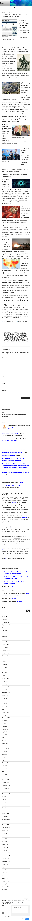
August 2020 (5, 796)
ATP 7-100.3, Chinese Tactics (9, 440)
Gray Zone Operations (13, 338)
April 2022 (4, 740)
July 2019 (4, 833)
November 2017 (6, 889)
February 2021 (5, 779)
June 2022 (4, 734)
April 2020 (4, 808)
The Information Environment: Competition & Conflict (16, 472)
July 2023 (4, 698)
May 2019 (4, 839)
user (12, 12)
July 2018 (4, 867)
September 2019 (6, 827)
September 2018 (6, 861)
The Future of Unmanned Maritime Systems (17, 485)
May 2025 (4, 636)
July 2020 (4, 799)
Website (4, 390)
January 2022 (5, 748)
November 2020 (6, 788)
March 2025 (5, 641)
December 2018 (6, 853)
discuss (14, 502)
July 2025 (4, 630)
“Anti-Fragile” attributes (10, 332)
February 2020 (5, 813)
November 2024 (6, 653)
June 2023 (4, 701)
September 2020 (6, 793)
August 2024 (5, 661)
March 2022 (5, 743)
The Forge (19, 601)
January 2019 (5, 850)
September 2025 (6, 625)
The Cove (13, 598)
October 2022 (5, 723)
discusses (24, 517)
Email (4, 383)
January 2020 (5, 816)
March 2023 (5, 709)
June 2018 (4, 869)
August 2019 (5, 830)
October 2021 (5, 757)
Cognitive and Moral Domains (19, 335)
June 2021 (4, 768)
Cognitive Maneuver (9, 336)
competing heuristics (19, 336)
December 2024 (6, 650)
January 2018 (5, 884)
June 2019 (4, 836)
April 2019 (4, 841)
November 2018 (6, 855)
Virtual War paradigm (15, 343)
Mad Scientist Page (17, 586)
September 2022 (6, 726)
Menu (16, 7)
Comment (5, 357)
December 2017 (6, 886)
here (12, 39)
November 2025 (6, 622)
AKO (5, 916)
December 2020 (6, 785)
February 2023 (5, 712)
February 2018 (5, 881)
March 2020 (5, 810)
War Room (16, 590)
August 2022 (5, 729)
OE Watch (20, 482)
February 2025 (5, 644)
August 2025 (5, 627)
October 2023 (5, 689)
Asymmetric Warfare (15, 333)
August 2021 (5, 762)
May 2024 (4, 670)
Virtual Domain (12, 342)
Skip (23, 918)
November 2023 (6, 687)
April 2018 (4, 875)
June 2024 (4, 667)
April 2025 (4, 639)
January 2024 (5, 681)
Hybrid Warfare (7, 339)
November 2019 (6, 822)
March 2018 (5, 878)
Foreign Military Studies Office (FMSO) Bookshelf (16, 300)
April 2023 (4, 706)
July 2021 (4, 765)
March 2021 (5, 777)
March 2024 (5, 675)
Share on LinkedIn (22, 321)
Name (4, 376)
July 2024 (4, 664)
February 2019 (5, 847)
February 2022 (5, 746)
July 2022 (4, 732)
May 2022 (4, 737)
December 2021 (6, 751)
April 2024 (4, 672)
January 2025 (5, 647)
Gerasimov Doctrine (13, 337)
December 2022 (6, 717)
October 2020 (5, 791)
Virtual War (20, 342)
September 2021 (6, 760)
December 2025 (6, 619)
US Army (8, 916)
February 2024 (5, 678)
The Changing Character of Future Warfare (13, 452)
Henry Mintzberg (24, 338)
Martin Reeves (21, 339)
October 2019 (5, 824)
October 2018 (5, 858)
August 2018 (5, 864)
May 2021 (4, 771)
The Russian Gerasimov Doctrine (5, 126)
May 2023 (4, 703)
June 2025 (4, 633)
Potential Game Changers (8, 455)
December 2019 (6, 819)
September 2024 (6, 658)
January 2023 (5, 715)
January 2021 (5, 782)
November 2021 (6, 754)
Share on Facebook (8, 321)
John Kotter (15, 339)
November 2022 (6, 720)
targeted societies (14, 232)
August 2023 (5, 695)
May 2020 (4, 805)
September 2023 (6, 692)
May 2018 (4, 872)
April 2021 (4, 774)
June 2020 (4, 802)
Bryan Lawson (16, 334)
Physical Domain (17, 340)
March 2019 (5, 844)
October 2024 (5, 656)
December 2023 (6, 684)
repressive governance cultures (16, 341)
